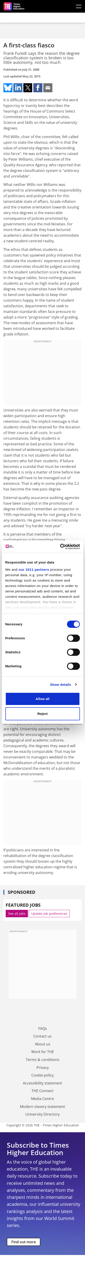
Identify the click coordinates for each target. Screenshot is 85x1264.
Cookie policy (42, 1075)
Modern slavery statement (42, 1106)
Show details (60, 684)
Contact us (42, 1036)
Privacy (42, 1067)
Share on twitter (27, 87)
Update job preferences (49, 913)
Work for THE (42, 1051)
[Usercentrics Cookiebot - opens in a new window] (60, 547)
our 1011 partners (34, 569)
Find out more (23, 1241)
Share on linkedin (17, 87)
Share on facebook (37, 87)
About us (42, 1044)
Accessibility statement (42, 1083)
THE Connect (42, 1090)
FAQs (42, 1028)
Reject (42, 714)
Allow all (42, 699)
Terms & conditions (42, 1059)
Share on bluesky (7, 87)
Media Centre (42, 1098)
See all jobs (16, 913)
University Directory (42, 1114)
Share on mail (47, 87)
